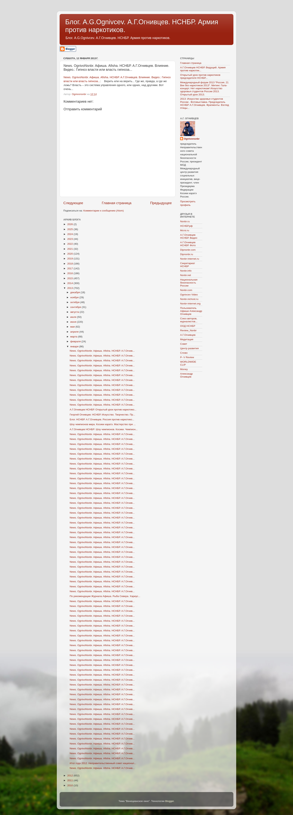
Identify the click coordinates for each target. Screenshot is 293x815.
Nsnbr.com (186, 290)
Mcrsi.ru (184, 230)
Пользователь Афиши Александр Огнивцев (191, 311)
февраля (75, 341)
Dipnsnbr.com (188, 249)
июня (73, 321)
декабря (75, 292)
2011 (70, 780)
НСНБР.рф (186, 226)
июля (73, 317)
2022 (70, 243)
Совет (183, 343)
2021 (70, 248)
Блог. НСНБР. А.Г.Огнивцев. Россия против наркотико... (102, 419)
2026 (70, 224)
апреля (74, 331)
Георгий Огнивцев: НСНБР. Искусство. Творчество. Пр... (102, 414)
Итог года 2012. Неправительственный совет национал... (103, 763)
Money (184, 369)
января (74, 346)
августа (75, 312)
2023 (70, 239)
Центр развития (189, 348)
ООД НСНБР (187, 326)
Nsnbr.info (186, 270)
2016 (70, 273)
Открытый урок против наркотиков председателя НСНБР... (200, 76)
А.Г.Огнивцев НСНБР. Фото (188, 244)
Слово (184, 352)
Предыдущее (161, 203)
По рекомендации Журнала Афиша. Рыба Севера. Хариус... (105, 596)
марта (74, 336)
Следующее (73, 203)
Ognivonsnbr (192, 138)
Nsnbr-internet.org (190, 303)
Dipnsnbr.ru (186, 254)
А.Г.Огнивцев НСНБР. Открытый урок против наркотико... (103, 409)
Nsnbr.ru (185, 221)
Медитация (186, 339)
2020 (70, 253)
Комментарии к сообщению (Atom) (103, 210)
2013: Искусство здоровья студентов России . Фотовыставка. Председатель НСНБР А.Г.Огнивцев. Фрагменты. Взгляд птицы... (204, 103)
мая (72, 326)
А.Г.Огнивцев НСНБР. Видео (188, 236)
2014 (70, 283)
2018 (70, 263)
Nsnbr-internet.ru (189, 258)
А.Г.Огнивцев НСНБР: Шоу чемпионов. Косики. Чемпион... (104, 429)
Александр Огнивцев (186, 375)
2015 (70, 278)
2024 (70, 234)
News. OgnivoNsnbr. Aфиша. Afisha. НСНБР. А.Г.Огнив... (102, 350)
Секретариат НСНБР (187, 265)
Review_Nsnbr (188, 330)
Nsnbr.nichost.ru (189, 299)
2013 (70, 288)
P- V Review (187, 357)
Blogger (169, 801)
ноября (74, 297)
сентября (76, 307)
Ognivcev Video (189, 294)
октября (75, 302)
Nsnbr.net (185, 275)
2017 (70, 268)
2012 (70, 775)
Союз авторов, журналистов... (188, 320)
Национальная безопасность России (188, 282)
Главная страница (117, 203)
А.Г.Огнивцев (187, 335)
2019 (70, 258)
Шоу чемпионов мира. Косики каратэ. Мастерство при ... (103, 424)
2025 (70, 229)
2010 (70, 785)
